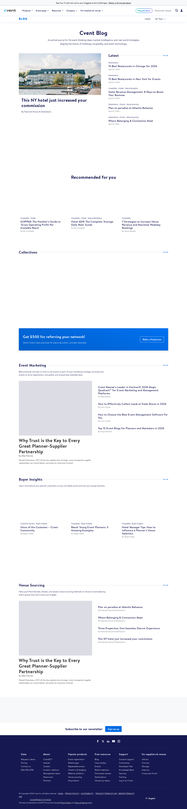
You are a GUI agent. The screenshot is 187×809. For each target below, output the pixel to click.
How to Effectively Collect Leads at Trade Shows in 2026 (132, 404)
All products (73, 780)
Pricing (24, 762)
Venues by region (102, 780)
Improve (145, 769)
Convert (145, 762)
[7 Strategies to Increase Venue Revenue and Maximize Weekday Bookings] (144, 200)
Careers (46, 766)
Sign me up (113, 729)
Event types (42, 10)
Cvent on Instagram (119, 741)
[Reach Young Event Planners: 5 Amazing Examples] (93, 506)
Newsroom (48, 777)
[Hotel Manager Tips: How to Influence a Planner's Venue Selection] (144, 506)
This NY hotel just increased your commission (125, 639)
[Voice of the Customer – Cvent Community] (43, 506)
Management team (51, 773)
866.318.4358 (27, 769)
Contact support (126, 759)
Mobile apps (73, 762)
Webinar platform (76, 773)
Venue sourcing (75, 777)
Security (122, 773)
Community (124, 762)
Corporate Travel (149, 773)
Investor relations (51, 769)
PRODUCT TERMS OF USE (106, 793)
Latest (147, 18)
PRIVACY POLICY (72, 793)
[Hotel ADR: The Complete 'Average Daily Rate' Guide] (93, 200)
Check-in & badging (77, 769)
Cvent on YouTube (113, 741)
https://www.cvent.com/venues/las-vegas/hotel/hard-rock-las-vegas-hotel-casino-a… (93, 152)
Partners (47, 780)
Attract (145, 759)
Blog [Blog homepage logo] (23, 19)
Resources (57, 10)
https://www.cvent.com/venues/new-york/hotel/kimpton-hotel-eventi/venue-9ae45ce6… (93, 712)
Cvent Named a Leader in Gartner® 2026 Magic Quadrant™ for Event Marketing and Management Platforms (128, 390)
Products (27, 10)
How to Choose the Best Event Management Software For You (133, 416)
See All (165, 55)
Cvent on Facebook (97, 741)
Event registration (76, 759)
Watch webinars (102, 769)
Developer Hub (126, 766)
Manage (145, 766)
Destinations (100, 777)
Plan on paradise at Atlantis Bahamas (120, 607)
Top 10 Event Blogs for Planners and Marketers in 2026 (131, 428)
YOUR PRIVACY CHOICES (35, 799)
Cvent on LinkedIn (108, 741)
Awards (46, 762)
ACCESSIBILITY (87, 793)
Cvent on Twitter (103, 741)
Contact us (26, 766)
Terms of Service (81, 802)
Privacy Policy (65, 802)
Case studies (100, 762)
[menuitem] (27, 10)
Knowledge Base (126, 769)
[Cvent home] (11, 10)
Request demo (144, 10)
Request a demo (28, 759)
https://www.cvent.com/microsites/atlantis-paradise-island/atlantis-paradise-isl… (93, 562)
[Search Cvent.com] (175, 10)
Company (71, 10)
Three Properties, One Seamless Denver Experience (129, 628)
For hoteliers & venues (92, 10)
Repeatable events (76, 766)
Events (98, 766)
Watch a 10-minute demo (119, 2)
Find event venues (163, 11)
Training (122, 777)
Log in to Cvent (126, 780)
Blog (97, 759)
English (152, 798)
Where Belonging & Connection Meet (120, 617)
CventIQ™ (47, 759)
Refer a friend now (152, 339)
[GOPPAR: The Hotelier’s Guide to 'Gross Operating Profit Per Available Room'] (43, 200)
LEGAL (60, 793)
